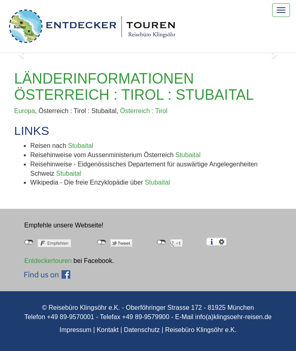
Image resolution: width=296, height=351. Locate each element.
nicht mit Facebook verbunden (29, 242)
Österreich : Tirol (143, 110)
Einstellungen (221, 242)
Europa (24, 110)
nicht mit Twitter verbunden (101, 242)
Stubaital (80, 145)
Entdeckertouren (47, 260)
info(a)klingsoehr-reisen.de (233, 316)
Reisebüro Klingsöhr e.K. (201, 329)
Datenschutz (142, 329)
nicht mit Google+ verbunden (161, 242)
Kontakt (107, 329)
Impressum (75, 329)
